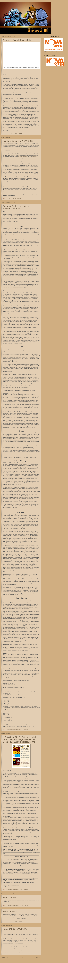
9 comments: (26, 889)
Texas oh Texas (10, 911)
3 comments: (26, 921)
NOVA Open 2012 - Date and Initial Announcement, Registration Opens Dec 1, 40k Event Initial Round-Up (20, 739)
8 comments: (26, 729)
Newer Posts (4, 957)
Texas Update (9, 897)
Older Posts (38, 957)
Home (21, 957)
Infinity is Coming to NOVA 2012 (18, 141)
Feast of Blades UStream (15, 929)
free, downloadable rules (23, 156)
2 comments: (19, 198)
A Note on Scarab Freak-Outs (17, 40)
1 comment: (26, 905)
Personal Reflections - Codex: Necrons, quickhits (17, 207)
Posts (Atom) (8, 960)
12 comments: (26, 133)
